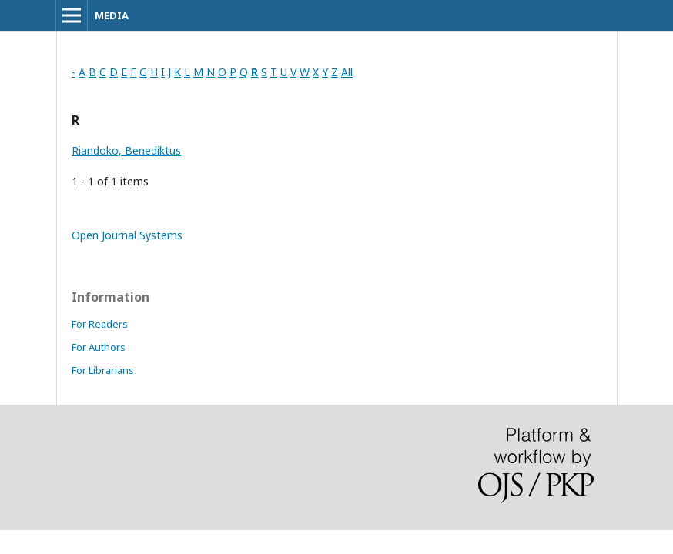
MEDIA (112, 15)
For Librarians (103, 370)
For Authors (99, 347)
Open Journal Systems (127, 235)
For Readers (100, 324)
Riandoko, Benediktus (126, 150)
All (347, 72)
